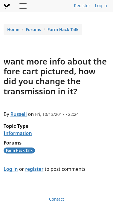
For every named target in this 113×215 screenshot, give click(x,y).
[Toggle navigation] (23, 6)
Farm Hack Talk (63, 29)
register (34, 169)
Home (13, 29)
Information (18, 133)
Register (82, 5)
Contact (56, 199)
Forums (33, 29)
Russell (18, 114)
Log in (101, 5)
